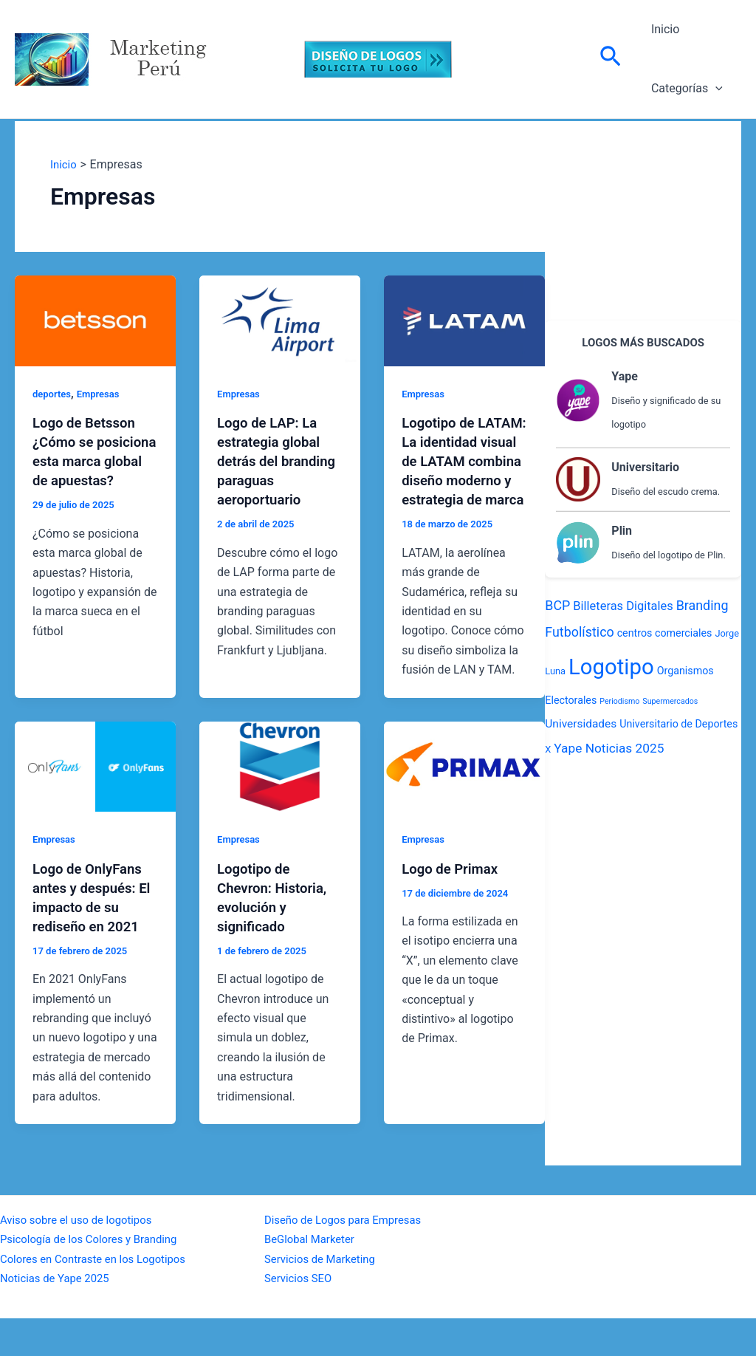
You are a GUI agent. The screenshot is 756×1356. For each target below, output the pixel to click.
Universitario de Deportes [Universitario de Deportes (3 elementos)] (678, 724)
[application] (712, 88)
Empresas (103, 394)
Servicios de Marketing (324, 1297)
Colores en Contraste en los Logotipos (100, 1297)
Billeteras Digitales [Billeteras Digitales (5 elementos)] (623, 606)
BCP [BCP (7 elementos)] (557, 605)
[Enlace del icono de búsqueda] (610, 59)
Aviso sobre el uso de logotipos (82, 1257)
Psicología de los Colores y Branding (95, 1277)
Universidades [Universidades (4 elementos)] (580, 723)
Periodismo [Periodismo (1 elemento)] (619, 701)
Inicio (662, 29)
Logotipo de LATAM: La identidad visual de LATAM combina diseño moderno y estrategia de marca (464, 480)
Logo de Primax (453, 906)
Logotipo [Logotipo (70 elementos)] (611, 666)
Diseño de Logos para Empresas (348, 1257)
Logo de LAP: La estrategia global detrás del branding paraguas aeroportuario (278, 461)
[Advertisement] (643, 213)
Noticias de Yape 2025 (58, 1316)
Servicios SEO (300, 1316)
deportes (53, 394)
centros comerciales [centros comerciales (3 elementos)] (664, 633)
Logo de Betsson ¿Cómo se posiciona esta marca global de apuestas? (87, 461)
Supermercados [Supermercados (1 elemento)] (670, 701)
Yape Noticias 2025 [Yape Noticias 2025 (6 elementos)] (609, 748)
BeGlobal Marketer (313, 1277)
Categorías (684, 88)
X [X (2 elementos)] (548, 749)
